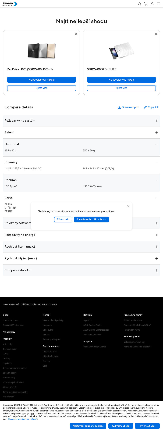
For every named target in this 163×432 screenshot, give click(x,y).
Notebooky (7, 344)
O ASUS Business (10, 320)
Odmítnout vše (120, 426)
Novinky (46, 361)
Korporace (47, 325)
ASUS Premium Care (133, 320)
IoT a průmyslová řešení (13, 382)
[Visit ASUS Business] (12, 304)
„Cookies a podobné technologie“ (22, 419)
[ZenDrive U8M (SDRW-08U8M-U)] (41, 68)
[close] (128, 206)
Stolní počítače (9, 349)
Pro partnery (9, 332)
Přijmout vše (147, 426)
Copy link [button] (151, 107)
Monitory (6, 358)
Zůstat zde (63, 219)
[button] (139, 4)
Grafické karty (9, 377)
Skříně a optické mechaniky (15, 392)
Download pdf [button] (127, 107)
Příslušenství (8, 397)
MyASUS (87, 320)
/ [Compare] (52, 304)
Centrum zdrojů (50, 351)
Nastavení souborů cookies (88, 426)
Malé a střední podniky (53, 320)
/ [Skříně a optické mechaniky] (34, 304)
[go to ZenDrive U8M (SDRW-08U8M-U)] (41, 51)
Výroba (46, 334)
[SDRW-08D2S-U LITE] (121, 68)
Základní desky (9, 373)
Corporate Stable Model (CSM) (137, 325)
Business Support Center (94, 347)
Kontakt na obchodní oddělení (137, 347)
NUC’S (5, 354)
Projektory (7, 363)
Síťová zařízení (9, 387)
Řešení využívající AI (52, 339)
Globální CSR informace (13, 325)
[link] (41, 88)
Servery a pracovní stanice (14, 368)
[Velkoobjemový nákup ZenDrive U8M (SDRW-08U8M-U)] (41, 80)
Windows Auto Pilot (92, 334)
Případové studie (50, 356)
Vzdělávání (48, 330)
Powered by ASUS (132, 330)
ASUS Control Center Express (96, 330)
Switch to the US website (91, 219)
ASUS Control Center (92, 325)
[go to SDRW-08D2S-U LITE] (121, 51)
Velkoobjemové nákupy (134, 342)
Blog (45, 366)
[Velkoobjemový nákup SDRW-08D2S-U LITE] (121, 80)
